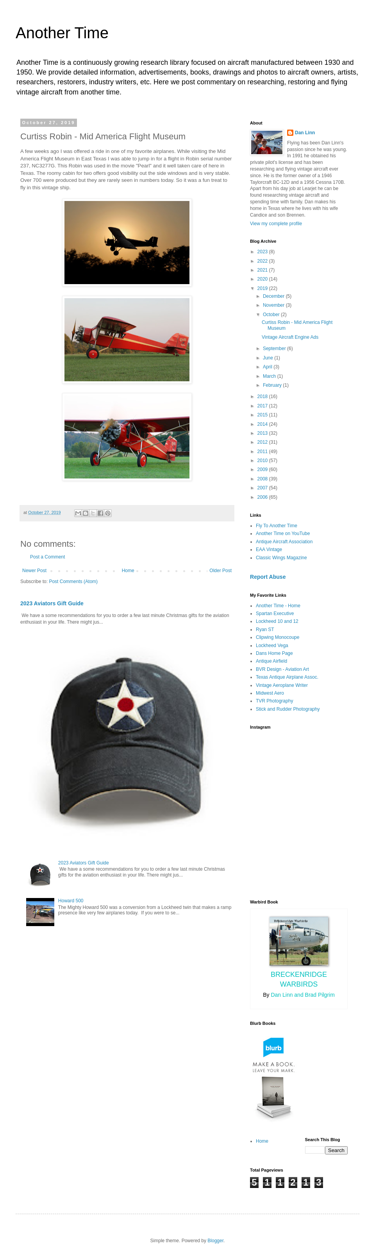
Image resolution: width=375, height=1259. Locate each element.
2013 (263, 433)
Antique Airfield (271, 661)
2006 (263, 497)
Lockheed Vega (272, 645)
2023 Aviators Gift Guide (52, 603)
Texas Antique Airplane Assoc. (287, 677)
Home (128, 570)
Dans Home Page (274, 653)
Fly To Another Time (276, 525)
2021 (263, 270)
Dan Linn (305, 132)
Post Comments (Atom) (73, 581)
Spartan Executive (275, 613)
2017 (263, 406)
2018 (263, 396)
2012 (263, 442)
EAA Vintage (269, 549)
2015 (263, 415)
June (268, 358)
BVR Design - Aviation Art (282, 669)
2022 (263, 261)
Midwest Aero (270, 693)
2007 (263, 488)
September (275, 348)
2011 (263, 451)
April (268, 367)
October (272, 314)
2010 (263, 460)
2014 (263, 424)
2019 (263, 288)
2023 (263, 251)
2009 (263, 469)
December (274, 296)
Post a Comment (47, 557)
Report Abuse (268, 577)
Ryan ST (265, 629)
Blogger (215, 1240)
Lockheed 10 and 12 (277, 621)
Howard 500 (71, 900)
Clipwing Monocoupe (277, 637)
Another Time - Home (278, 605)
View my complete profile (276, 223)
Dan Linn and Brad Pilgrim (302, 995)
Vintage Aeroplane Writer (282, 685)
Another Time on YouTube (283, 533)
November (274, 305)
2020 (263, 279)
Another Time (62, 32)
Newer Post (34, 570)
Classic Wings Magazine (281, 557)
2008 (263, 479)
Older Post (220, 570)
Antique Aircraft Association (284, 541)
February (273, 385)
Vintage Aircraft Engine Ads (290, 337)
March (270, 376)
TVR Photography (274, 701)
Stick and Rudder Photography (288, 709)
